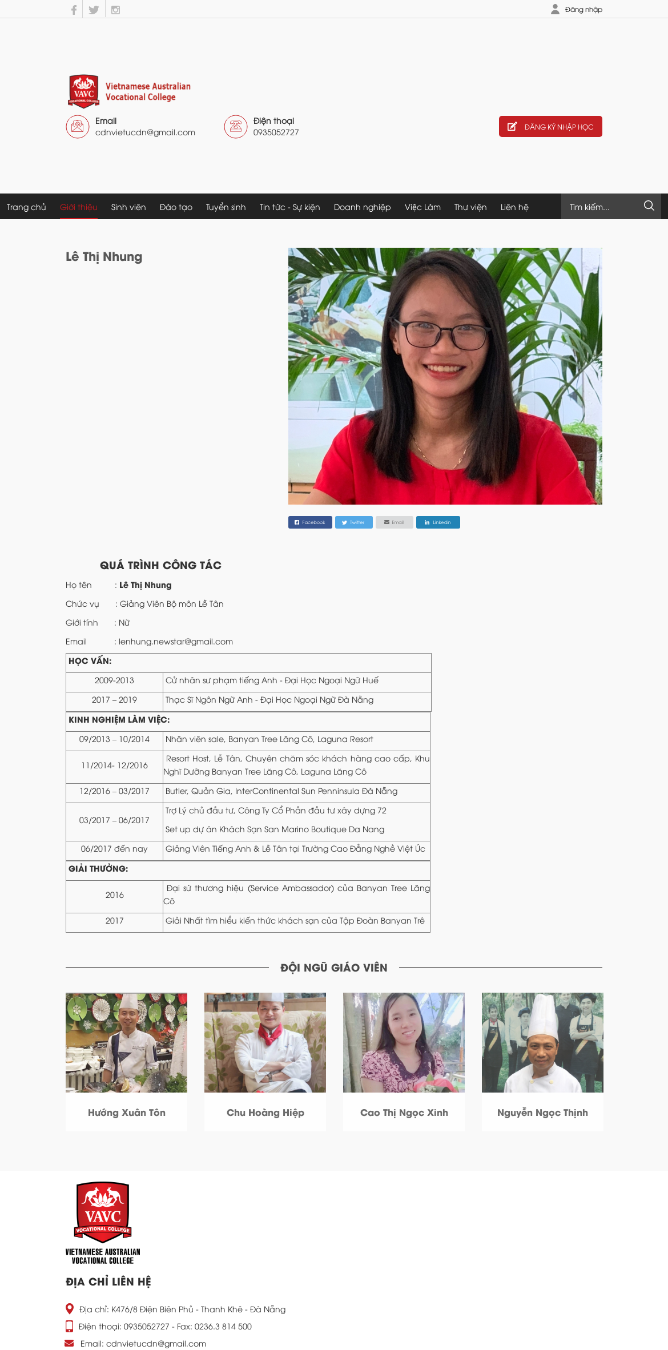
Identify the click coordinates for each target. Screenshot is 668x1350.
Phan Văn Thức (265, 1111)
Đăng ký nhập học (551, 126)
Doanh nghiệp (362, 206)
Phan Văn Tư (404, 1111)
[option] (126, 1062)
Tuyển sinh (226, 206)
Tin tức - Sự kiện (290, 206)
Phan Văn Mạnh (543, 1111)
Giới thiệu (79, 206)
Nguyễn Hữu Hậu (126, 1111)
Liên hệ (515, 206)
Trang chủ (26, 206)
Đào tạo (176, 206)
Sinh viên (128, 206)
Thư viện (470, 206)
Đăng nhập (583, 9)
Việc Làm (423, 206)
